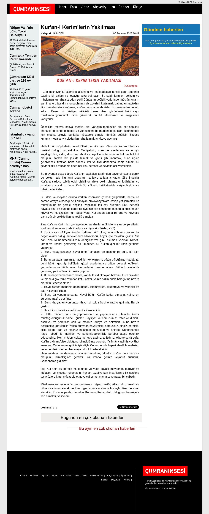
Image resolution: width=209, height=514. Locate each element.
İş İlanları (125, 475)
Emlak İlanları (96, 475)
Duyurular (115, 480)
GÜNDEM (58, 33)
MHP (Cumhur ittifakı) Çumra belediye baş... (20, 162)
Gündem (34, 475)
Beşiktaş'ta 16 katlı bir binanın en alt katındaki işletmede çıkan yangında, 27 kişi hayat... (23, 147)
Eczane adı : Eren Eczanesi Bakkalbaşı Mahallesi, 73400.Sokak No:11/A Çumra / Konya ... (23, 122)
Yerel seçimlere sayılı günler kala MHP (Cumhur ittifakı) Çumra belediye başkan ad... (22, 175)
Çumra (23, 475)
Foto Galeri (66, 475)
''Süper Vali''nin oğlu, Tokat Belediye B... (21, 31)
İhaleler (104, 480)
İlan (112, 7)
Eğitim (45, 475)
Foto (73, 7)
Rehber (124, 7)
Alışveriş (99, 7)
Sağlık (54, 475)
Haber (62, 7)
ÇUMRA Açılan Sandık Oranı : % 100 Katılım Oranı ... (22, 67)
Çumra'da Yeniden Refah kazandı (23, 57)
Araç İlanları (112, 475)
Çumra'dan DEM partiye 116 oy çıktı (22, 80)
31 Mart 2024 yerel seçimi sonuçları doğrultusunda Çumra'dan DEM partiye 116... (23, 95)
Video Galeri (80, 475)
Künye (137, 7)
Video (85, 7)
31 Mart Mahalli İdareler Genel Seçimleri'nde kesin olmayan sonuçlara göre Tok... (23, 44)
